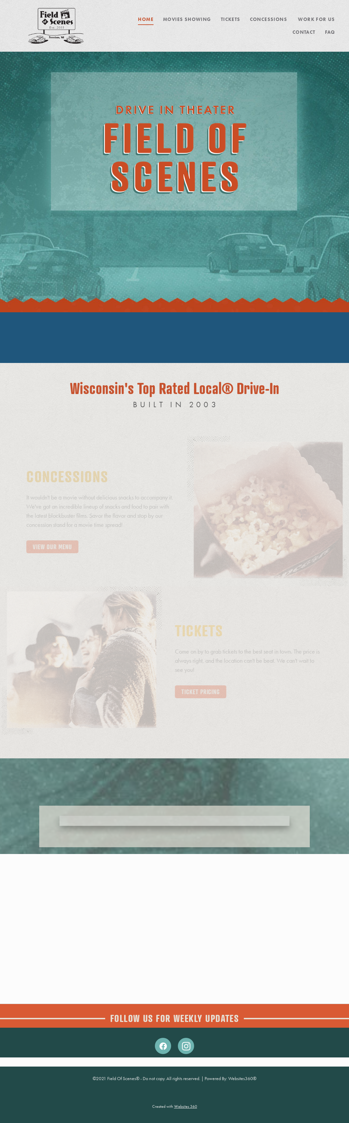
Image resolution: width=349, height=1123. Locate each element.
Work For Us (316, 19)
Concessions (269, 19)
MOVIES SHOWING (187, 19)
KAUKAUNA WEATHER (174, 337)
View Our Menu (56, 547)
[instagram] (186, 1046)
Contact (304, 32)
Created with (174, 1106)
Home (146, 19)
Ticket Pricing (197, 691)
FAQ (330, 32)
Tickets (230, 19)
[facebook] (163, 1046)
